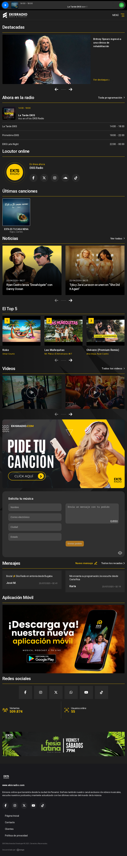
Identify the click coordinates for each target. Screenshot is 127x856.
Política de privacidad (16, 835)
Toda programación (111, 97)
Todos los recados (113, 563)
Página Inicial (12, 815)
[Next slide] (70, 89)
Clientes (9, 829)
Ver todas (117, 238)
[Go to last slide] (56, 89)
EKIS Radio (38, 118)
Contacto (10, 822)
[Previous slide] (56, 300)
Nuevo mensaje (86, 563)
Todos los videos (113, 368)
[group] (21, 335)
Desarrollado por (13, 850)
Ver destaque (101, 79)
